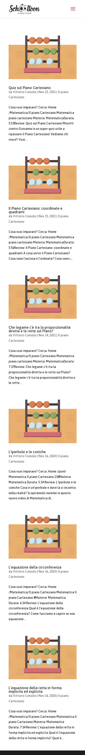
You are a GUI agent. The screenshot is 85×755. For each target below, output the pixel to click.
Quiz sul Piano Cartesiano (30, 88)
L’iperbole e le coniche (27, 452)
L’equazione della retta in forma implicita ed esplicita (35, 689)
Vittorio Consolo (24, 92)
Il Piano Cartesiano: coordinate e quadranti (35, 210)
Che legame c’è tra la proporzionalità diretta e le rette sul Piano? (39, 329)
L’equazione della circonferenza (35, 567)
